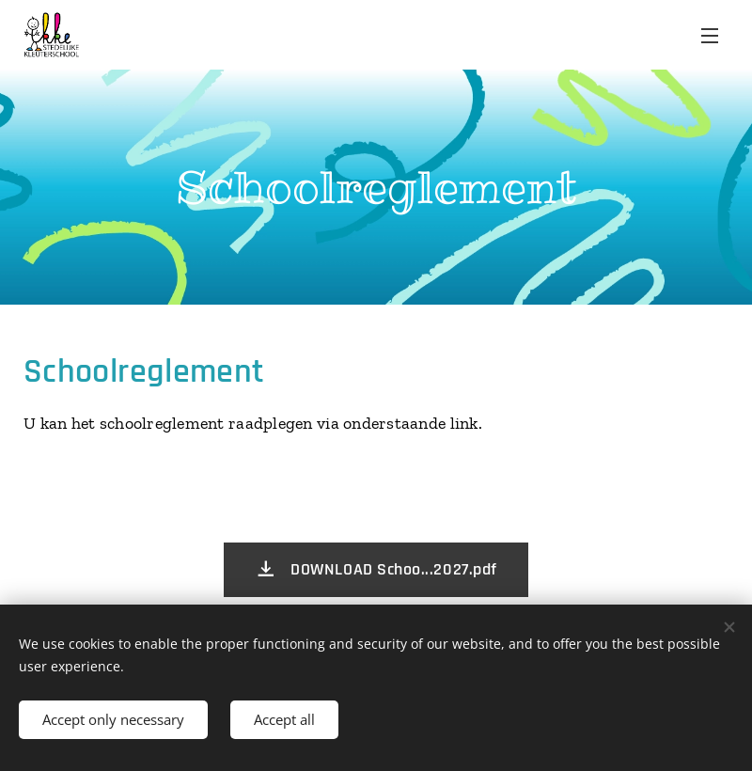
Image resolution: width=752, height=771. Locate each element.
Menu (709, 36)
